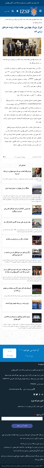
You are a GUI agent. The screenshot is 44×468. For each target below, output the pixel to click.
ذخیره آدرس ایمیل (22, 426)
